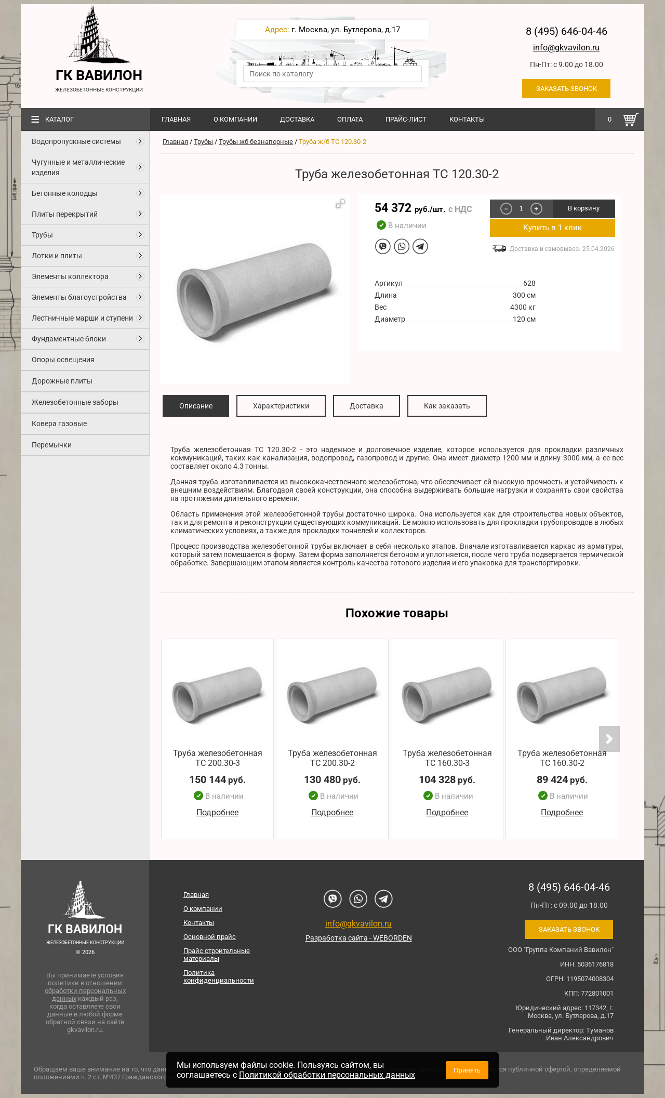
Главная (176, 119)
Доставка (297, 119)
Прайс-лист (406, 119)
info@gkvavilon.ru (566, 47)
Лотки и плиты (57, 256)
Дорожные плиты (62, 381)
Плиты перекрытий (65, 214)
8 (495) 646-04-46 (566, 31)
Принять (467, 1070)
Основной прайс (209, 937)
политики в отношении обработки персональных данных (85, 990)
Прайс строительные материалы (216, 954)
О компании (235, 119)
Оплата (350, 119)
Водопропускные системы (76, 141)
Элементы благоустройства (79, 297)
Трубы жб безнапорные (256, 141)
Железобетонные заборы (75, 402)
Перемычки (52, 445)
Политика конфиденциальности (218, 976)
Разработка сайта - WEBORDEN (358, 938)
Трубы (42, 235)
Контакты (467, 119)
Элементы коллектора (70, 276)
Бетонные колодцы (65, 193)
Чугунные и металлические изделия (78, 167)
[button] (340, 203)
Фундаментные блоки (69, 339)
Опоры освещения (63, 359)
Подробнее (217, 813)
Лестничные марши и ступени (82, 318)
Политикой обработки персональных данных (327, 1075)
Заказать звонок (566, 88)
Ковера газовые (59, 423)
